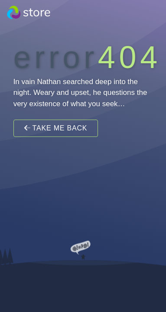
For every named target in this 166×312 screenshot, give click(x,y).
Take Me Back (56, 128)
